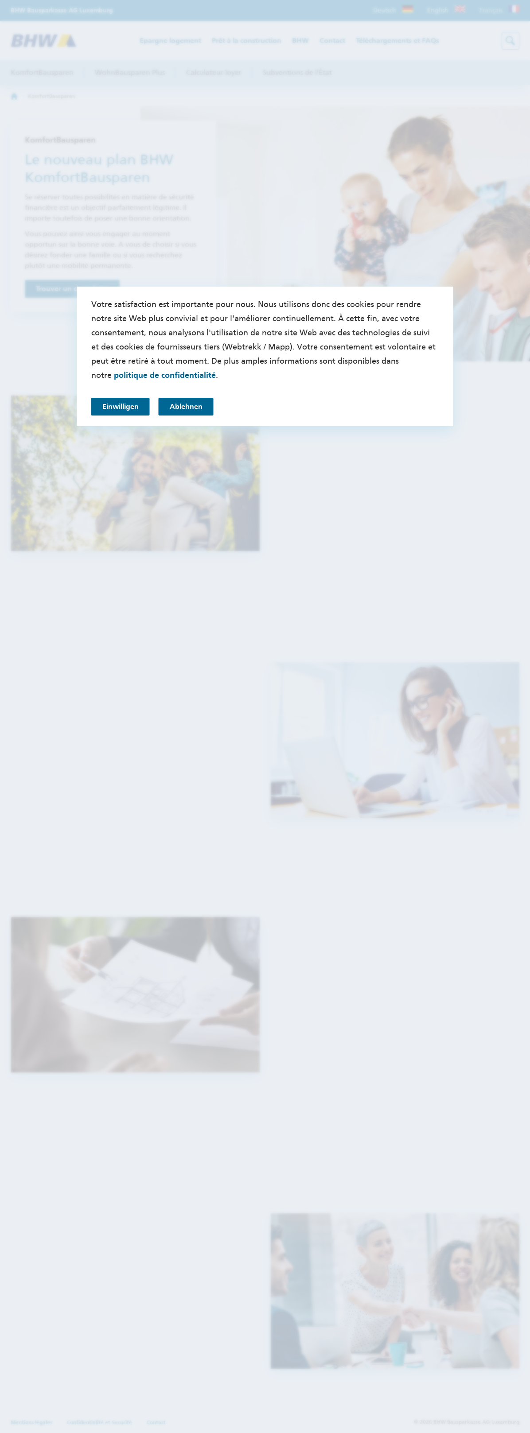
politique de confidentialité (165, 375)
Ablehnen (186, 406)
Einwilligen (120, 406)
